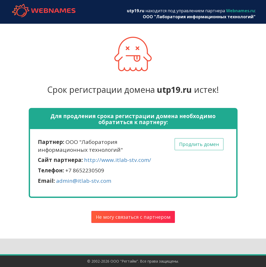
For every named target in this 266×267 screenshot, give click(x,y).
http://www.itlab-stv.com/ (117, 159)
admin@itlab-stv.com (83, 180)
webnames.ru (43, 10)
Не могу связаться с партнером (133, 217)
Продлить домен (199, 144)
